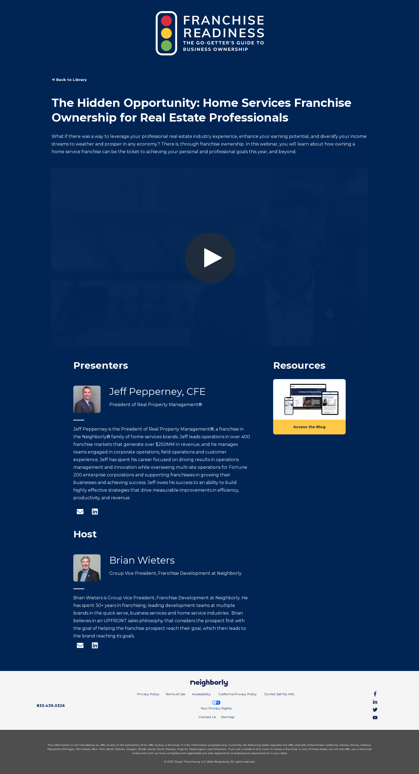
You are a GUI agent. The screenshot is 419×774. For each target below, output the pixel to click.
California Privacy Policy (237, 694)
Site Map (227, 717)
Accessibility (201, 694)
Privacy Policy (148, 694)
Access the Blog (309, 427)
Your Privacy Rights (216, 705)
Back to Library (69, 79)
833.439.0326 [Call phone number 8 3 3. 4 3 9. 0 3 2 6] (51, 705)
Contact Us (207, 717)
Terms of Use (175, 694)
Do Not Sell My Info (279, 694)
